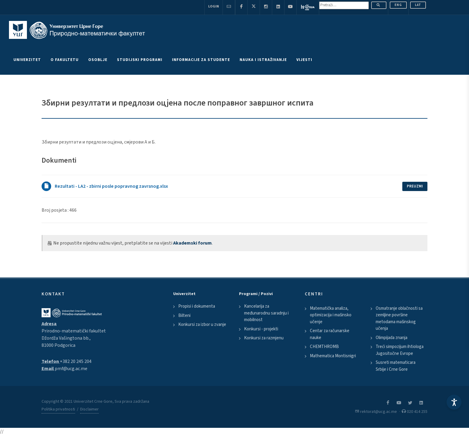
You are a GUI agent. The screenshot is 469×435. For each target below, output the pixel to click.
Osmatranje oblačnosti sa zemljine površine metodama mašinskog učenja (399, 318)
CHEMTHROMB (324, 347)
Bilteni (184, 315)
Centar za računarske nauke (329, 334)
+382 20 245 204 (76, 361)
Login (213, 6)
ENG (398, 5)
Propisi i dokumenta (196, 306)
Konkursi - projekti (261, 329)
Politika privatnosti (58, 409)
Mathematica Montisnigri (333, 356)
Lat (418, 5)
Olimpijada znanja (391, 338)
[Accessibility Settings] (454, 402)
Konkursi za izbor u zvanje (202, 324)
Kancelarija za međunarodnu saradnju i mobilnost (266, 313)
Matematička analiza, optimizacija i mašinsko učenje (330, 315)
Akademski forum (192, 243)
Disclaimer (89, 409)
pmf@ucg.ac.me (71, 368)
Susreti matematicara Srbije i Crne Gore (395, 366)
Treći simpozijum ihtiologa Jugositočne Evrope (400, 350)
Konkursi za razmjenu (264, 338)
